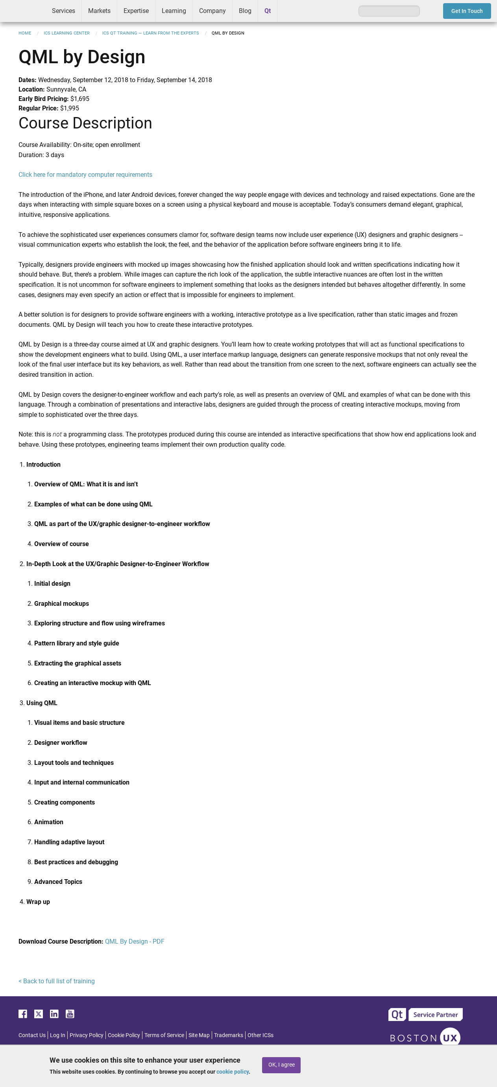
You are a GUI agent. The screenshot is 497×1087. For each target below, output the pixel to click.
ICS (23, 11)
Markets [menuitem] (99, 11)
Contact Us (32, 1035)
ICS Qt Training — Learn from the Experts (150, 33)
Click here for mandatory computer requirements (85, 174)
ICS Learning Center (67, 33)
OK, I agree (281, 1064)
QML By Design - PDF (134, 941)
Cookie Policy (124, 1035)
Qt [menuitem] (267, 11)
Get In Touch (467, 11)
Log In (57, 1035)
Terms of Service (164, 1035)
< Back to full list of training (56, 981)
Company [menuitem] (212, 11)
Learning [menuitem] (174, 11)
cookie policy (232, 1072)
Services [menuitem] (63, 11)
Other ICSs (260, 1035)
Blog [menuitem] (245, 11)
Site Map (199, 1035)
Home (24, 33)
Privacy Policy (86, 1035)
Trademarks (228, 1035)
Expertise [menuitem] (136, 11)
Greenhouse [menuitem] (289, 10)
